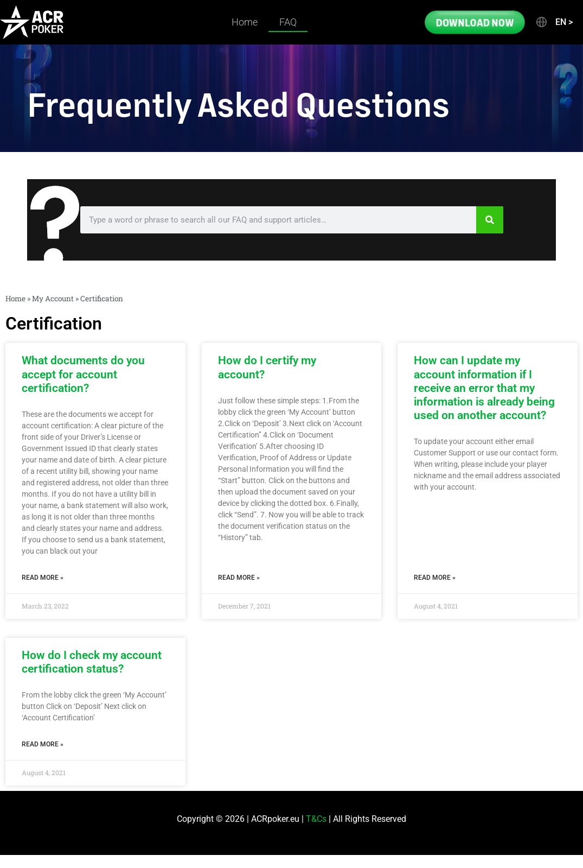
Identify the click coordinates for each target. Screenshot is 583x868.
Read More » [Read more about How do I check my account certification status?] (42, 744)
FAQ (288, 22)
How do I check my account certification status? (92, 662)
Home (245, 22)
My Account (53, 298)
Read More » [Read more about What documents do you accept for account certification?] (42, 577)
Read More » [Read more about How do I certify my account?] (239, 577)
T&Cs (316, 819)
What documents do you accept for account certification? (83, 374)
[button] (554, 22)
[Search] (489, 219)
